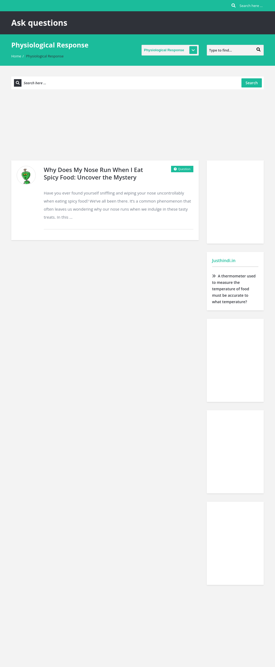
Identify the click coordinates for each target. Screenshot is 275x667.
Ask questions (39, 22)
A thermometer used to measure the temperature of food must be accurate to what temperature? (234, 288)
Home (16, 56)
